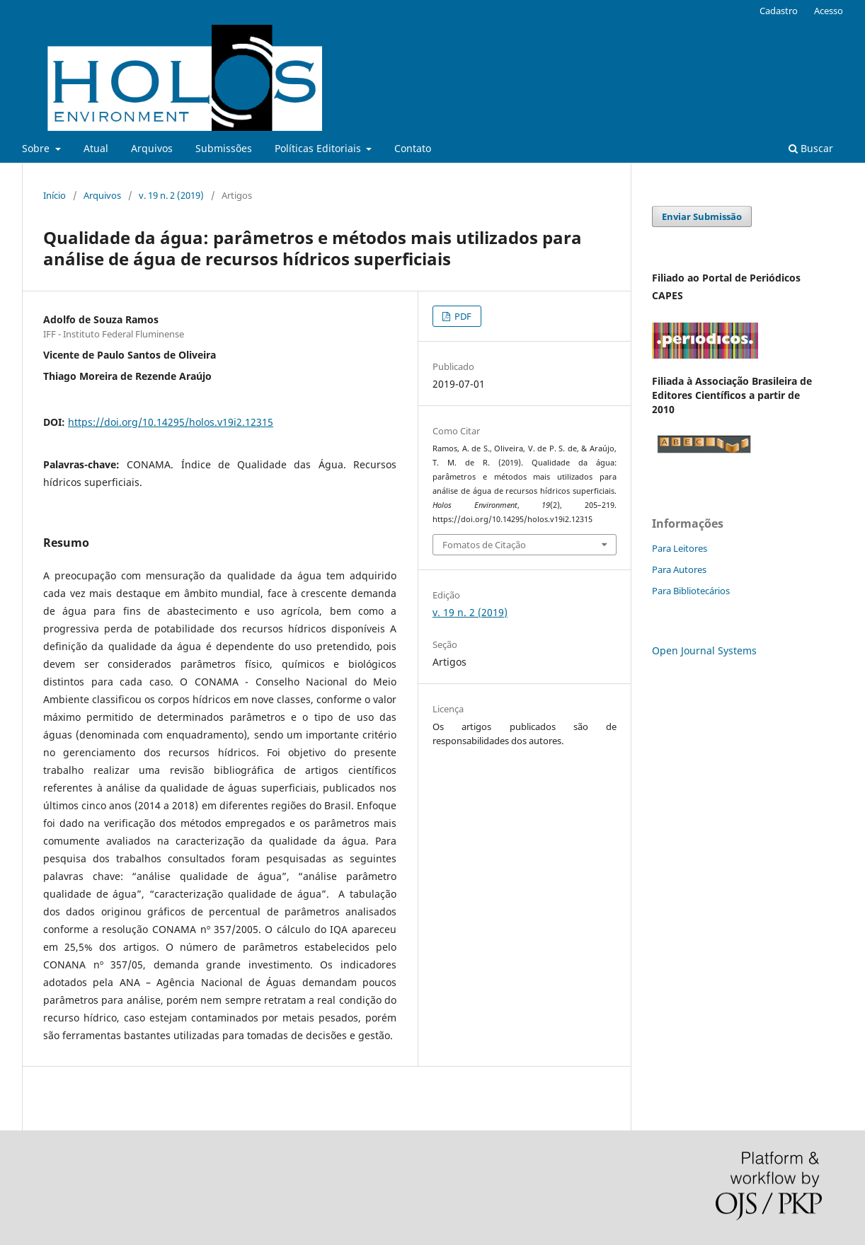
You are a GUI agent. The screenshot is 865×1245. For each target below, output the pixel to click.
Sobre (37, 148)
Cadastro (779, 10)
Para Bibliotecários (691, 590)
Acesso (828, 10)
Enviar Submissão (702, 216)
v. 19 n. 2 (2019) (171, 195)
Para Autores (679, 569)
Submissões (223, 148)
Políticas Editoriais (319, 148)
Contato (412, 148)
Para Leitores (679, 548)
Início (54, 195)
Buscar (811, 148)
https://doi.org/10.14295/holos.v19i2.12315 (170, 422)
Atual (96, 148)
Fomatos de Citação (484, 544)
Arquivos (152, 148)
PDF (461, 316)
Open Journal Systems (704, 650)
